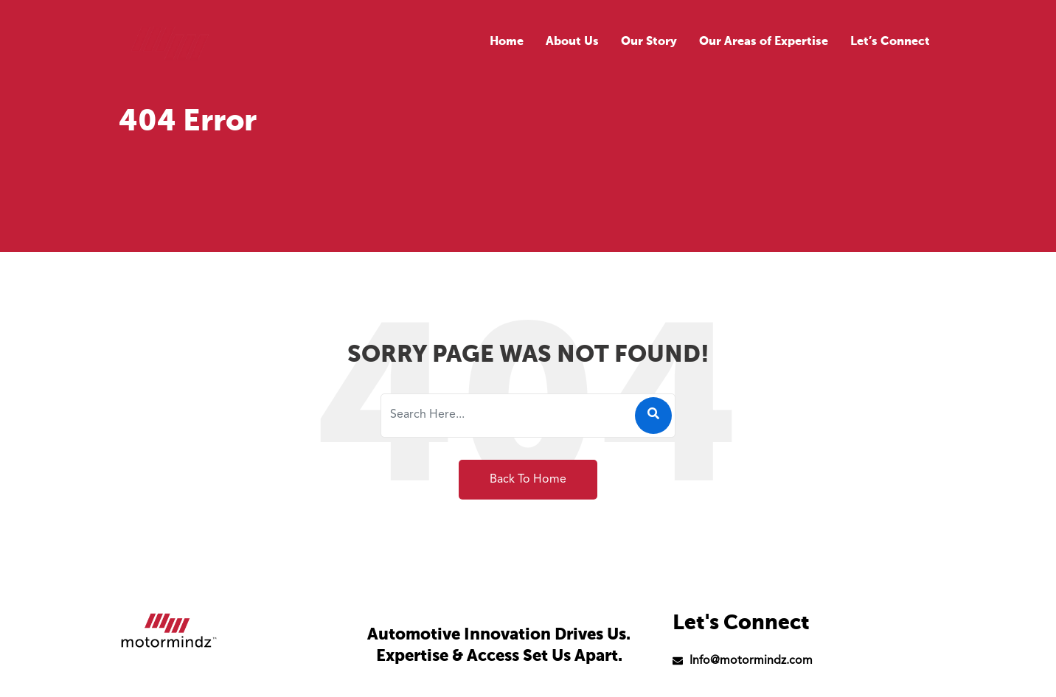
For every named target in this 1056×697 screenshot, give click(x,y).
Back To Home (528, 480)
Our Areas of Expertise (763, 42)
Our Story (649, 42)
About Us (572, 42)
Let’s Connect (890, 42)
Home (507, 42)
